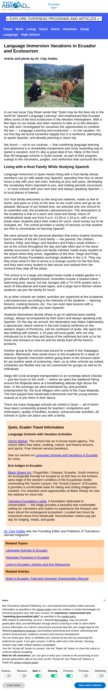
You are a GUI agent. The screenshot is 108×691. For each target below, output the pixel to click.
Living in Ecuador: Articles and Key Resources (38, 564)
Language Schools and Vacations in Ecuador (66, 455)
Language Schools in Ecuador (27, 550)
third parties (61, 620)
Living (31, 29)
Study (84, 29)
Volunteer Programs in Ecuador (27, 557)
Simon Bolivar (17, 441)
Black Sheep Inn (19, 472)
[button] (104, 600)
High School (30, 34)
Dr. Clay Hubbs (14, 531)
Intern (55, 29)
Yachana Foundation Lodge (27, 501)
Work (19, 29)
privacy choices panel (26, 662)
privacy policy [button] (44, 609)
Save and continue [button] (90, 685)
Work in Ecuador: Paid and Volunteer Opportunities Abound (47, 578)
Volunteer (70, 29)
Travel (7, 29)
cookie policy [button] (68, 616)
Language (10, 34)
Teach (43, 29)
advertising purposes (24, 630)
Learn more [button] (14, 685)
